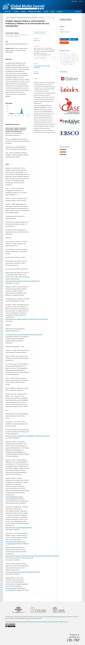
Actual (16, 11)
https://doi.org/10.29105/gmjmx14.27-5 (16, 44)
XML (43, 32)
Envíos (46, 11)
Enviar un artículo (65, 19)
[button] (64, 39)
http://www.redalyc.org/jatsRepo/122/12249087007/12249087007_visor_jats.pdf (27, 436)
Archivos (23, 11)
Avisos (52, 11)
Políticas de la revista (34, 11)
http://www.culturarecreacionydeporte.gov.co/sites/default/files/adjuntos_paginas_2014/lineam (32, 556)
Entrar (80, 1)
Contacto (59, 11)
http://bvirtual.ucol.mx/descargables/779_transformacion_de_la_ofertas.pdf (26, 319)
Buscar (78, 11)
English (62, 29)
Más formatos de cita (40, 58)
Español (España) (64, 32)
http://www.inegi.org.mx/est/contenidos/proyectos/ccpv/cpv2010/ (23, 334)
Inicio (7, 17)
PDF (37, 32)
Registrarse (74, 1)
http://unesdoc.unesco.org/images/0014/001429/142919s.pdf (22, 572)
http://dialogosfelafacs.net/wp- (14, 497)
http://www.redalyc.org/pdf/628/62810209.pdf (18, 527)
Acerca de (8, 11)
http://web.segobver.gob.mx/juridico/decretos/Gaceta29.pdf (22, 281)
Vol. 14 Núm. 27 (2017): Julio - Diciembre (27, 17)
